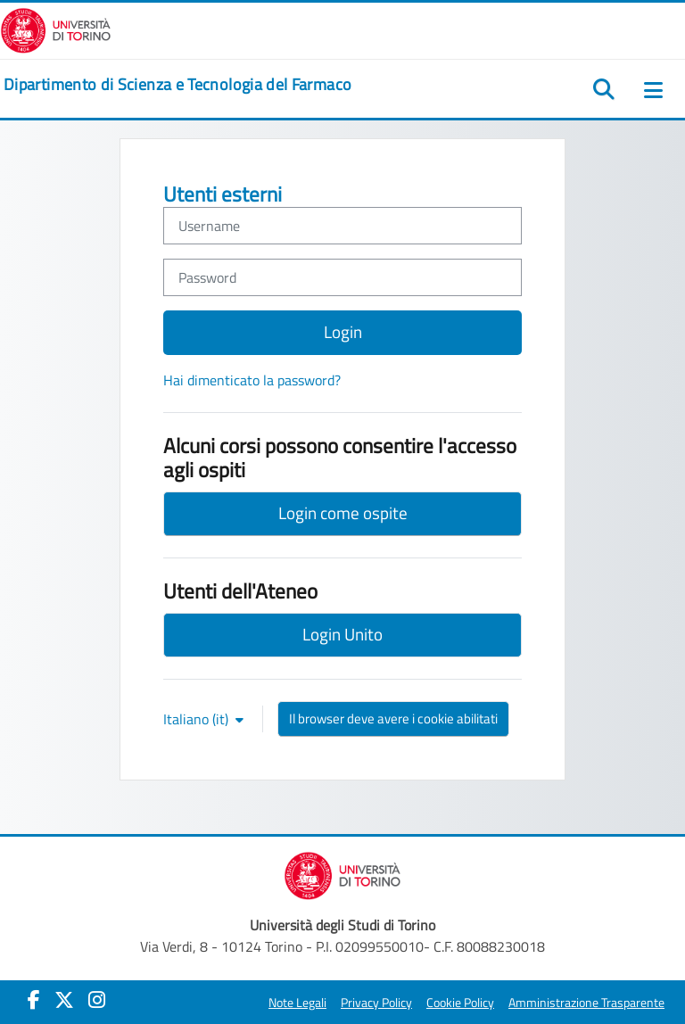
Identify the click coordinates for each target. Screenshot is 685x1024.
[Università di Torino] (55, 28)
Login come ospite (343, 512)
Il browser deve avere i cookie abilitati (393, 718)
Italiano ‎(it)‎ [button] (197, 719)
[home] (177, 85)
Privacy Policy (376, 1002)
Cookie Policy (460, 1002)
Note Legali (297, 1002)
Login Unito (342, 634)
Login (343, 331)
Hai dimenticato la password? (252, 380)
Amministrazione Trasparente (586, 1002)
